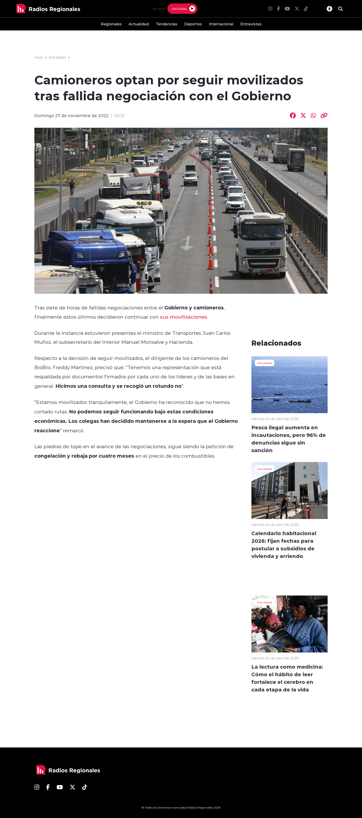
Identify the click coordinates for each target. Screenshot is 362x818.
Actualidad (139, 23)
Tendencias (166, 23)
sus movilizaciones (183, 317)
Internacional (221, 23)
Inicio (38, 57)
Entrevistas (251, 23)
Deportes (193, 23)
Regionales (111, 23)
